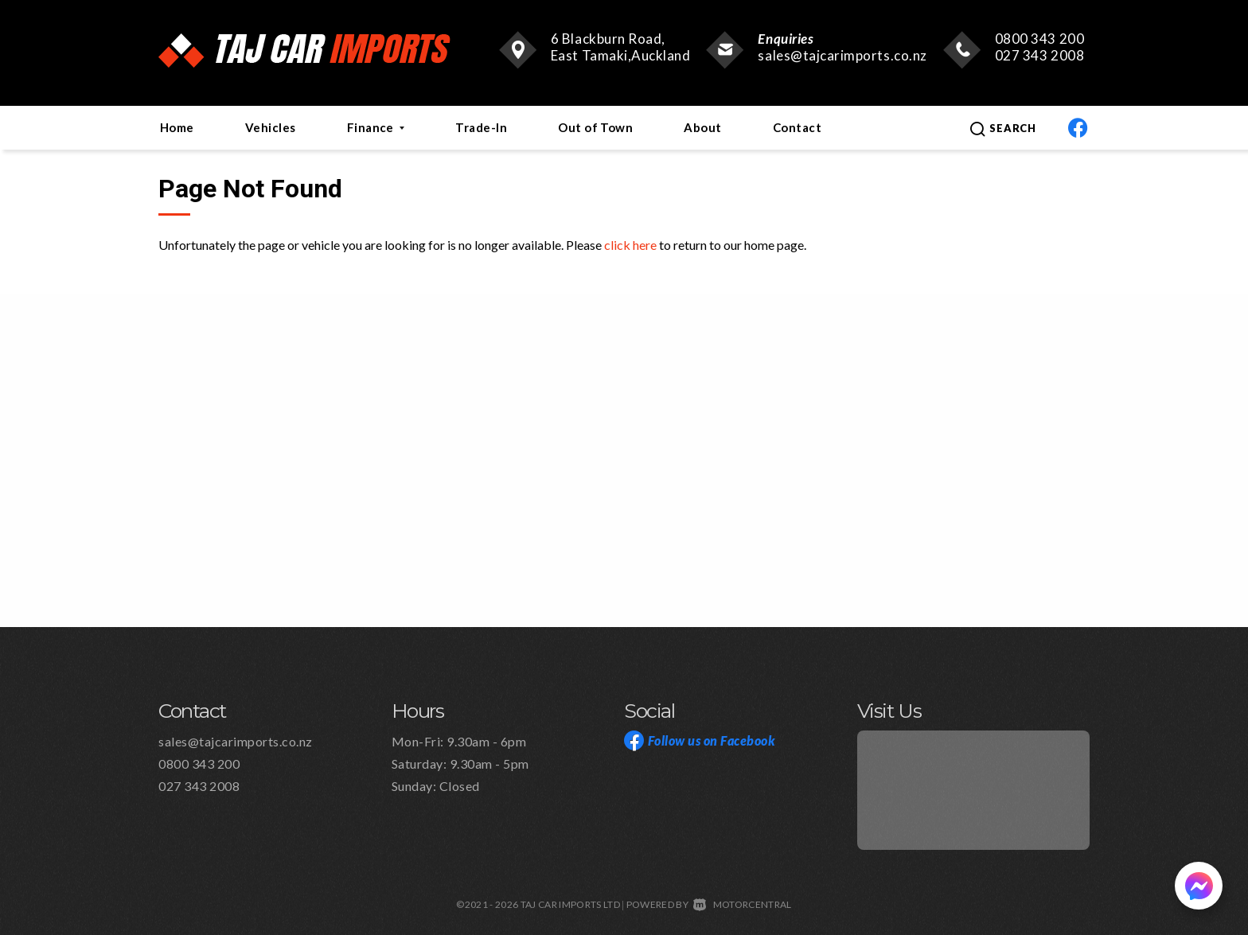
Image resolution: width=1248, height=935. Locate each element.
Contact (797, 127)
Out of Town (595, 127)
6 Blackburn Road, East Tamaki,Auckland (621, 47)
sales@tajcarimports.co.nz (842, 55)
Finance (376, 127)
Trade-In (481, 127)
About (702, 127)
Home (177, 127)
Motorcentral (742, 904)
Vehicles (270, 127)
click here (630, 244)
